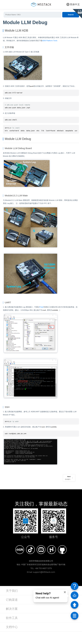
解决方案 (12, 609)
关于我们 (12, 591)
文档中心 (12, 627)
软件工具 (12, 618)
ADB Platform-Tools (49, 41)
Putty (41, 307)
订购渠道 (12, 600)
